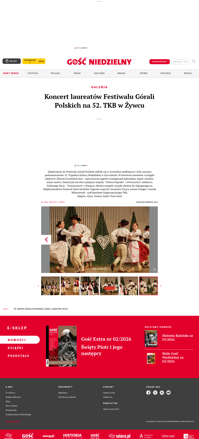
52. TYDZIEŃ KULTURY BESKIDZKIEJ (28, 306)
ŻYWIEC (47, 306)
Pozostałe (15, 353)
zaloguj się (180, 62)
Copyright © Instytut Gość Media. (159, 419)
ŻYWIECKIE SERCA (60, 306)
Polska (55, 73)
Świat (77, 73)
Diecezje (166, 73)
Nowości (15, 337)
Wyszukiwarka (194, 61)
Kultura (99, 73)
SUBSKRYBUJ (159, 62)
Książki (15, 345)
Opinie (144, 73)
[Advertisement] (99, 24)
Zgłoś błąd (13, 419)
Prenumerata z (30, 61)
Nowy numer (11, 73)
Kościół (33, 73)
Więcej (188, 73)
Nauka (121, 73)
